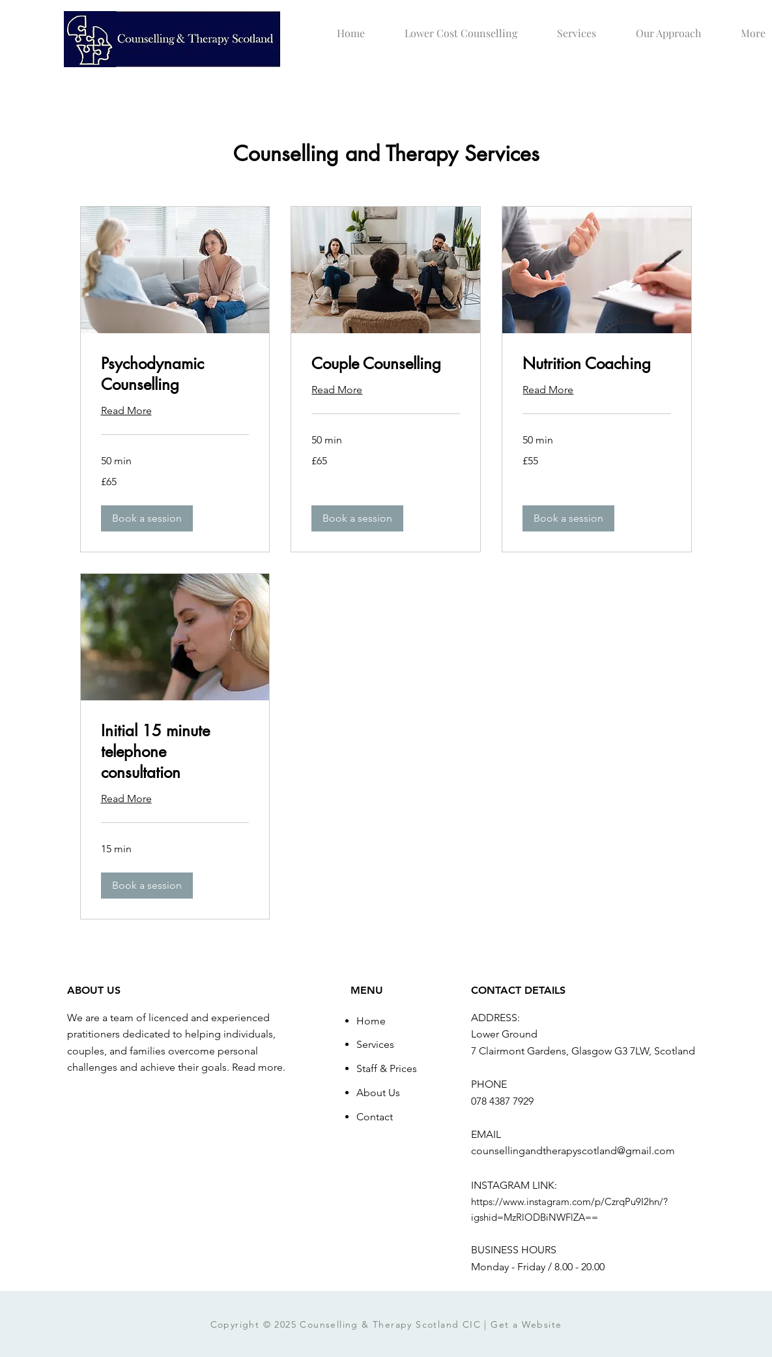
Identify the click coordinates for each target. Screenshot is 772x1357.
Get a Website (526, 1324)
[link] (175, 374)
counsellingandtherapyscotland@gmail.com (573, 1150)
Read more (257, 1067)
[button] (147, 518)
